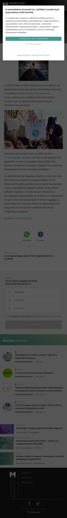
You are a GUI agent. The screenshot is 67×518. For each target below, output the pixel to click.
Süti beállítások (33, 44)
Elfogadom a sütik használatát (33, 39)
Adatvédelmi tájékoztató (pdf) (33, 55)
